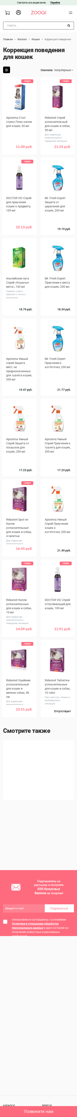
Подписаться (59, 908)
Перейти (55, 2)
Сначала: (47, 70)
